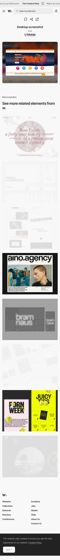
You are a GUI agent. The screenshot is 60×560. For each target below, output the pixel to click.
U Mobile (30, 34)
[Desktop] (30, 228)
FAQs (33, 514)
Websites (6, 501)
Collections (7, 506)
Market (34, 510)
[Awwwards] (10, 11)
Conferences (8, 519)
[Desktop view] (30, 410)
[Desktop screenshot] (30, 136)
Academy (35, 501)
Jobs (33, 506)
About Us (35, 519)
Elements (6, 510)
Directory (6, 514)
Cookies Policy (35, 543)
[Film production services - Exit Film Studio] (30, 456)
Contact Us (36, 523)
